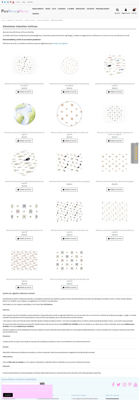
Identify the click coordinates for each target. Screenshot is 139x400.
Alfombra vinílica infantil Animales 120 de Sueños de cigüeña (69, 231)
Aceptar (8, 395)
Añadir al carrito (24, 92)
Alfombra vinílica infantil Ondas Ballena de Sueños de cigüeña (24, 182)
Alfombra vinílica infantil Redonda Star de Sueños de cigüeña (69, 133)
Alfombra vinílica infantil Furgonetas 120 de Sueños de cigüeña (69, 280)
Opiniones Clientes (133, 153)
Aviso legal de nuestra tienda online (85, 399)
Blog (23, 2)
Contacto (30, 2)
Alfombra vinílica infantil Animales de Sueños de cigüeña (69, 181)
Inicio (18, 2)
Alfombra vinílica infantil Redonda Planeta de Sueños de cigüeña (24, 133)
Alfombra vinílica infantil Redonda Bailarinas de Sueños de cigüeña (69, 85)
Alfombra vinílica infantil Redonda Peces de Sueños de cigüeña (114, 85)
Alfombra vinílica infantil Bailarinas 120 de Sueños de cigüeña (115, 231)
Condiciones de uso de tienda (48, 399)
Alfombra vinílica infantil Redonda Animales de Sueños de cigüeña (24, 85)
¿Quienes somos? (9, 399)
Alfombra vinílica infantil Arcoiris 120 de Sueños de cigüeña (24, 280)
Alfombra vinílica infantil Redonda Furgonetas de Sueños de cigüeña (114, 133)
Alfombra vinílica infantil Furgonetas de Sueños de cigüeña (24, 231)
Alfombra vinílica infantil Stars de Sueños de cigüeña (115, 181)
